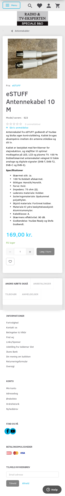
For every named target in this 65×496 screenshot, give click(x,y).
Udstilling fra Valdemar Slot (20, 346)
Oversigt (10, 366)
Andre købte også (16, 283)
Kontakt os (11, 327)
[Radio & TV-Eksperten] (32, 18)
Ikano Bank (12, 351)
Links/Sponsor (13, 341)
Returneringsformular (17, 361)
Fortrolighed (12, 322)
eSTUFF (16, 85)
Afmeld (25, 483)
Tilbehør (11, 294)
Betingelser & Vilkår (16, 332)
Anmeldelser (30, 294)
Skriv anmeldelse (18, 127)
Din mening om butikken (18, 356)
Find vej (10, 337)
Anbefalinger (42, 283)
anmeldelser (33, 124)
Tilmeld (12, 483)
